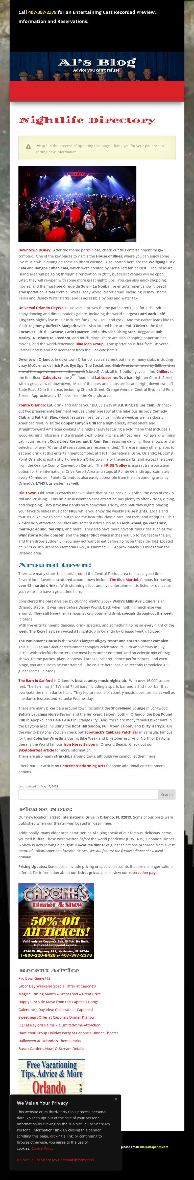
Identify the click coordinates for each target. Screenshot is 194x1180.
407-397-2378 (42, 12)
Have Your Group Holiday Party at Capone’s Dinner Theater (68, 1033)
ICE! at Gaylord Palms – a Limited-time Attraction (59, 1025)
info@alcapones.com (153, 1147)
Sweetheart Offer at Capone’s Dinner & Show (56, 1017)
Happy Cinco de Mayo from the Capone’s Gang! (58, 1001)
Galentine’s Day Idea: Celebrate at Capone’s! (55, 1009)
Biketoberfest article (36, 750)
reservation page (143, 872)
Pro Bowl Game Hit (34, 978)
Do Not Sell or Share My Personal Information (55, 1159)
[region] (65, 1132)
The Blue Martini (124, 579)
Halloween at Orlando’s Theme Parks (49, 1040)
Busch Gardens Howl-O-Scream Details (51, 1048)
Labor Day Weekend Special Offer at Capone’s (57, 986)
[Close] (116, 1099)
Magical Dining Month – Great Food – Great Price (59, 994)
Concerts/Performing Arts (82, 765)
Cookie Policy (42, 1148)
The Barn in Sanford (35, 680)
